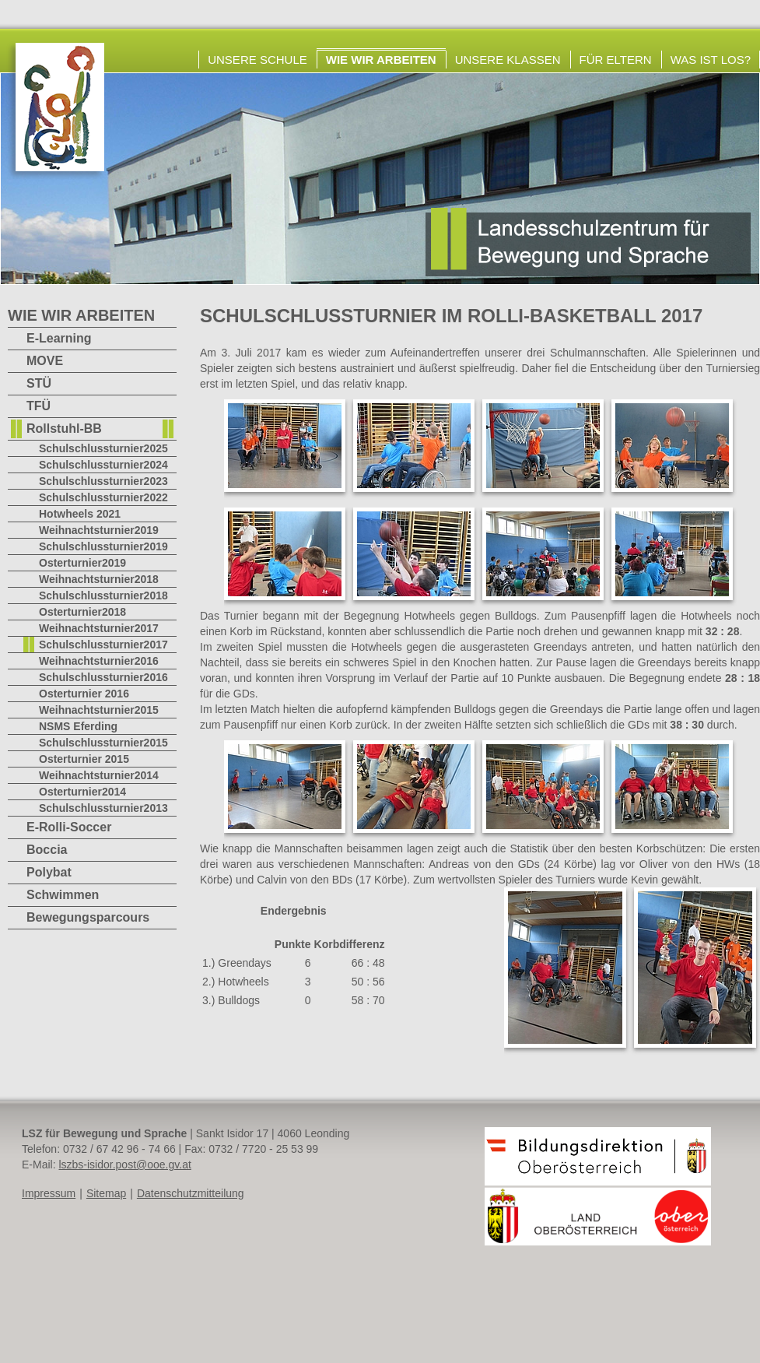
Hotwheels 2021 (80, 514)
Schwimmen (62, 894)
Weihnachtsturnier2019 (99, 530)
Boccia (46, 849)
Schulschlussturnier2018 (103, 595)
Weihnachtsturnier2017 (99, 628)
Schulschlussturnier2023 (103, 481)
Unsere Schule (257, 59)
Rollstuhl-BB (64, 428)
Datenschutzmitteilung (190, 1193)
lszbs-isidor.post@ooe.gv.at (124, 1164)
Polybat (49, 872)
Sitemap (106, 1193)
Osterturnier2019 (82, 563)
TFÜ (38, 406)
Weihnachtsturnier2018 (99, 579)
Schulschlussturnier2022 (103, 497)
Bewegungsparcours (87, 917)
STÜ (38, 383)
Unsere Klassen (508, 59)
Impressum (48, 1193)
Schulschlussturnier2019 (103, 546)
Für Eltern (616, 59)
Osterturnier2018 (82, 612)
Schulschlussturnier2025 (103, 448)
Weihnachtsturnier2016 (99, 661)
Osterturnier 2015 (84, 759)
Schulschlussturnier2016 (103, 677)
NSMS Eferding (78, 726)
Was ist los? (711, 59)
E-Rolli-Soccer (68, 827)
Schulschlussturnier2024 (103, 464)
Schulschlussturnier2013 (103, 808)
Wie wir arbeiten (381, 59)
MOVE (44, 360)
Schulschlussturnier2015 (103, 742)
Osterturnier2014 (82, 791)
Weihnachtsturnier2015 (99, 710)
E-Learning (59, 338)
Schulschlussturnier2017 (103, 644)
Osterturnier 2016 (84, 693)
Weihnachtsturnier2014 (99, 775)
